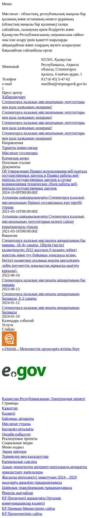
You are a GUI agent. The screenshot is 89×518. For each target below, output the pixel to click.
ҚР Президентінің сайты (22, 514)
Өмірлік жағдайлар (17, 493)
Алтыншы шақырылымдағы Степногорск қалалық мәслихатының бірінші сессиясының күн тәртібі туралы (43, 202)
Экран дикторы (14, 451)
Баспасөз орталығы (17, 429)
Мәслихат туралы (16, 424)
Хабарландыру (14, 97)
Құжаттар (10, 408)
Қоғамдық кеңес (15, 158)
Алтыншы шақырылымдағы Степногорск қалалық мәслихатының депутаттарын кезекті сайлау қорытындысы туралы (43, 221)
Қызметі (8, 413)
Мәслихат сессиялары (20, 153)
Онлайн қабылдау (16, 434)
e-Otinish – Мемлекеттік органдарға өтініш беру (41, 349)
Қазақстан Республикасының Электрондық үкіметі (43, 399)
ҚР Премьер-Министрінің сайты (28, 508)
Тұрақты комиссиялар (19, 148)
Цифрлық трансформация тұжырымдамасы (37, 488)
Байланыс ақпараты (18, 419)
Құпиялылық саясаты (19, 462)
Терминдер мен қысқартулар (25, 456)
